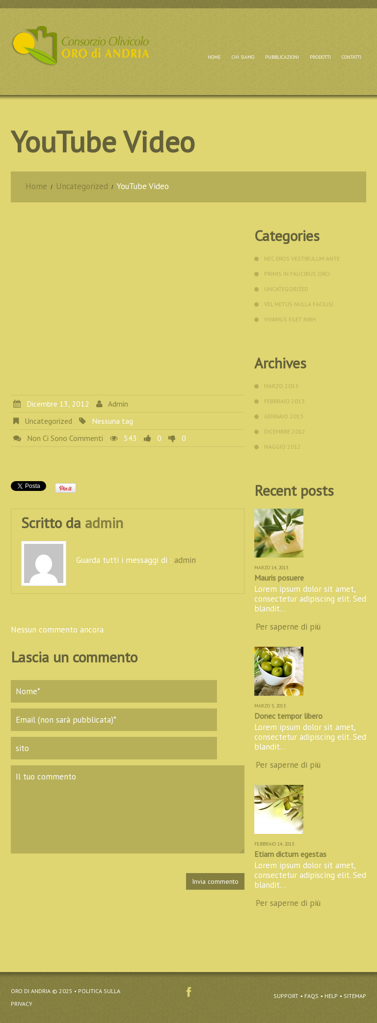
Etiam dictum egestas (290, 854)
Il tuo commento (127, 809)
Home (214, 57)
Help (331, 995)
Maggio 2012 (282, 446)
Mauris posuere (279, 578)
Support (285, 995)
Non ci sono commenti (65, 438)
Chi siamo (243, 57)
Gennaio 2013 (283, 416)
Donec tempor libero (288, 716)
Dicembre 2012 (284, 431)
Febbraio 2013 (284, 401)
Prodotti (320, 57)
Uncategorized (82, 186)
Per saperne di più (288, 627)
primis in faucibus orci (297, 273)
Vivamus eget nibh (290, 319)
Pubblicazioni (282, 57)
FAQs (311, 995)
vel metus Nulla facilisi (298, 304)
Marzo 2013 (281, 386)
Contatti (351, 57)
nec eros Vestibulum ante (302, 258)
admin (118, 404)
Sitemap (355, 995)
